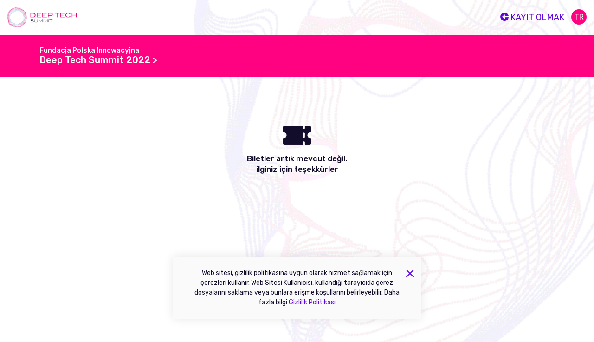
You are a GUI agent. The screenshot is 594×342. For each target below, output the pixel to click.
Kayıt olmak (532, 17)
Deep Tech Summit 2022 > (98, 60)
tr (579, 17)
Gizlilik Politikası (312, 302)
